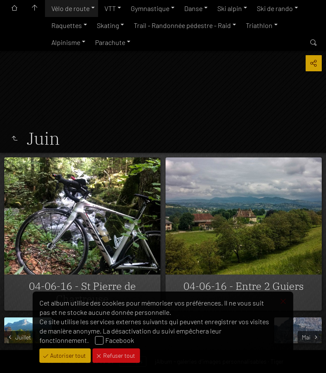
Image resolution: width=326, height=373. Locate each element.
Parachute (110, 42)
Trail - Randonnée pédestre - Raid (182, 25)
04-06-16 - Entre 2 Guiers (243, 286)
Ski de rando (275, 8)
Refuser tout (118, 355)
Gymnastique (150, 8)
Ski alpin (229, 8)
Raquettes (66, 25)
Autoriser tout (67, 355)
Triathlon (259, 25)
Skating (108, 25)
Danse (193, 8)
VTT (110, 8)
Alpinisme (65, 42)
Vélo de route (70, 8)
